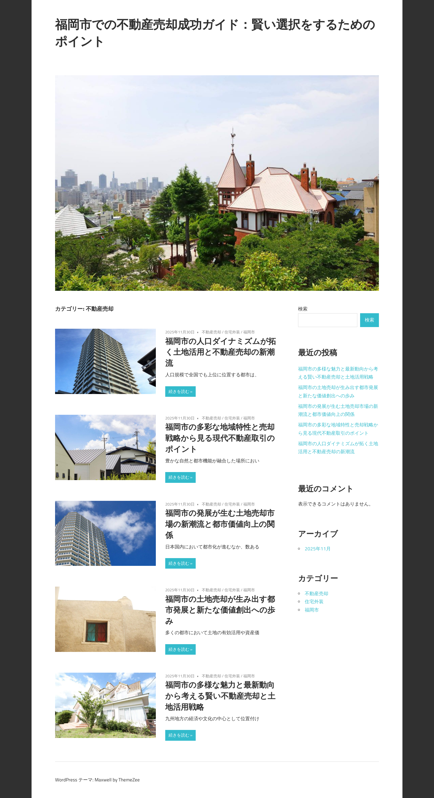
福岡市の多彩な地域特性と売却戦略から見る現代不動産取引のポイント (220, 438)
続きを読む (179, 391)
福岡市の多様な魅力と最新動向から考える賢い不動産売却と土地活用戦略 (220, 696)
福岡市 (249, 332)
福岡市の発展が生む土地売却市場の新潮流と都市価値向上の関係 (220, 524)
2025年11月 (318, 548)
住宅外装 (232, 332)
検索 (303, 308)
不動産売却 (211, 332)
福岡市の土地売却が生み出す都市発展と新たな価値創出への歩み (220, 610)
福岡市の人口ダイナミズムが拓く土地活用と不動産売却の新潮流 (220, 352)
